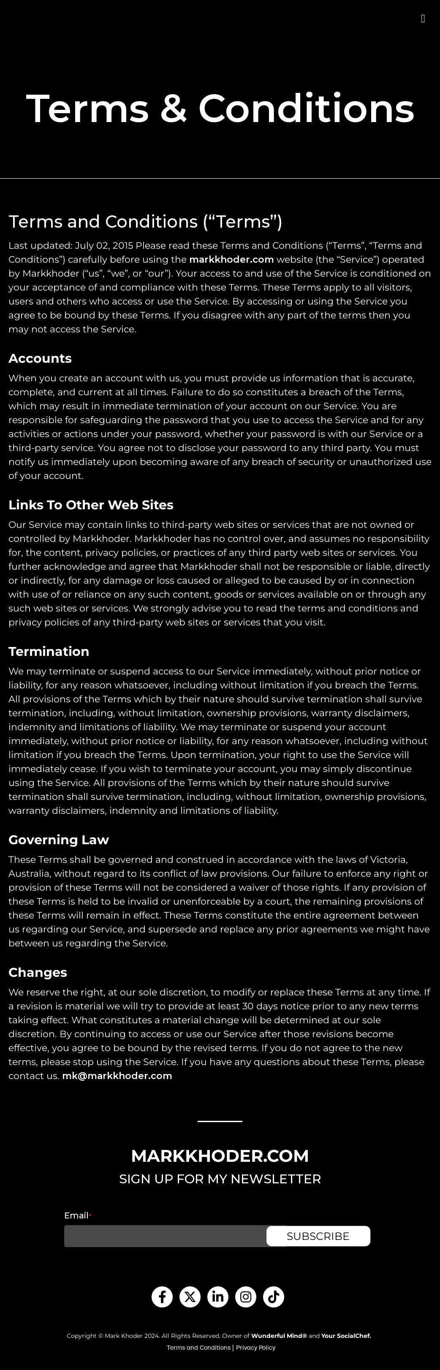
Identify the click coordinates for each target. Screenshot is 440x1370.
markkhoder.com (231, 259)
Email (59, 1215)
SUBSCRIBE (335, 1236)
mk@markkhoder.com (117, 1076)
